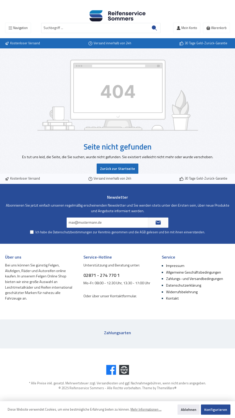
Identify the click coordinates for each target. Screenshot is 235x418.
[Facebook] (111, 370)
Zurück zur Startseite (117, 168)
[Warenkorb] (216, 28)
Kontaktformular (123, 296)
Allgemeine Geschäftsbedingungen (193, 272)
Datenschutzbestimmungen (72, 232)
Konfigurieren (215, 409)
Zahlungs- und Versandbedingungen (194, 278)
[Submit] (158, 223)
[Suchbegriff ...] (95, 28)
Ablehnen (188, 409)
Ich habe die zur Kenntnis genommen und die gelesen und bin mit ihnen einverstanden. (120, 232)
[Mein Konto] (186, 28)
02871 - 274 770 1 (101, 275)
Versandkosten (107, 383)
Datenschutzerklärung (183, 285)
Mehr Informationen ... (145, 409)
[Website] (124, 370)
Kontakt (172, 298)
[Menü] (18, 28)
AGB (143, 232)
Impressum (175, 265)
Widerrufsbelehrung (182, 292)
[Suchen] (154, 28)
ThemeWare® (167, 388)
